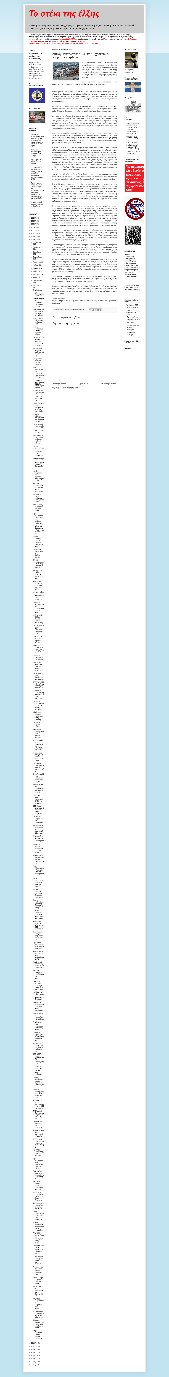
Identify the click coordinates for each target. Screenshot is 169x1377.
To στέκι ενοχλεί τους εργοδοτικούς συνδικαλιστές (37, 204)
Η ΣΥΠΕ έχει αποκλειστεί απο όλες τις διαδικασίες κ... (38, 1047)
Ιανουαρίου (37, 285)
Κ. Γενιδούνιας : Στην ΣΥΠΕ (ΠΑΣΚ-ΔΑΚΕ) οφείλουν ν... (38, 1070)
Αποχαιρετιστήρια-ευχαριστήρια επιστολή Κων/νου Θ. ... (38, 463)
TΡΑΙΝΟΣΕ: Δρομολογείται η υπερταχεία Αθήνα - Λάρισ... (38, 1303)
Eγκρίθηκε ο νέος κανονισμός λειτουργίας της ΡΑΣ (38, 1026)
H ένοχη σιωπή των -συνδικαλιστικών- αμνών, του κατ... (38, 788)
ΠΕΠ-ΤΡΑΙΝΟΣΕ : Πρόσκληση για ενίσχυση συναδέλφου (38, 685)
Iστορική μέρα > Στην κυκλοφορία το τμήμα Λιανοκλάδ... (38, 407)
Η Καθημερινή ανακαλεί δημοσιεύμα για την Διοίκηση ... (38, 716)
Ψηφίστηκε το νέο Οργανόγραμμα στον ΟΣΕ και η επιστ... (38, 1104)
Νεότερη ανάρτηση (59, 384)
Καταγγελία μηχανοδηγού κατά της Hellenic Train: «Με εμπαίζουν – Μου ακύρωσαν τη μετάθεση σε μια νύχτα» (37, 140)
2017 (33, 1346)
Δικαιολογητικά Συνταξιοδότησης (132, 137)
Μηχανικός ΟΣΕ (132, 317)
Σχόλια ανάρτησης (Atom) (71, 388)
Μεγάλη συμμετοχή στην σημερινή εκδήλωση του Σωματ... (38, 475)
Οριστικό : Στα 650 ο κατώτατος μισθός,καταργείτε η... (38, 498)
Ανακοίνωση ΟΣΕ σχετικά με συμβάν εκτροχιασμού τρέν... (38, 585)
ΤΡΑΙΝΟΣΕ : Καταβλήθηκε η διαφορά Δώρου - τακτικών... (38, 705)
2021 (33, 233)
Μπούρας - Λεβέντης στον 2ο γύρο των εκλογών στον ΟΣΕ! (38, 418)
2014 (33, 1355)
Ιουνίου (36, 268)
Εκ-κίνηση (129, 335)
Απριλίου (36, 274)
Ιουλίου (36, 265)
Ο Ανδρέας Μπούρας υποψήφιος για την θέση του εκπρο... (38, 985)
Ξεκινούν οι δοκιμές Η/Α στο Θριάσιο (38, 658)
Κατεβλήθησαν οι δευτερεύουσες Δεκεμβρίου (38, 1016)
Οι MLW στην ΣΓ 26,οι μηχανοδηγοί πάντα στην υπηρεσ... (38, 778)
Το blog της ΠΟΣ (132, 305)
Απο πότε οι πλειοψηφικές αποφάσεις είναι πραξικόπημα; (38, 1006)
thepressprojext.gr (132, 325)
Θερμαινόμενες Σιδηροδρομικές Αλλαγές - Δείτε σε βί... (38, 1314)
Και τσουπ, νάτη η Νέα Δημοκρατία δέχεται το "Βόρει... (38, 1249)
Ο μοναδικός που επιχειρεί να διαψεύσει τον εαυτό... (38, 945)
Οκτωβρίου (37, 252)
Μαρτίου (36, 277)
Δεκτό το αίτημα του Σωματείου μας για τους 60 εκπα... (38, 302)
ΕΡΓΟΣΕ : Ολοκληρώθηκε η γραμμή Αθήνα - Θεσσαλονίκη (38, 487)
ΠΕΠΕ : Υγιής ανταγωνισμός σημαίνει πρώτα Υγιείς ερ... (38, 1143)
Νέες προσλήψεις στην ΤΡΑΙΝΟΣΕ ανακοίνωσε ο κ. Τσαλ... (38, 372)
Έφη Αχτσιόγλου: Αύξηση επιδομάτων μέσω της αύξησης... (38, 1163)
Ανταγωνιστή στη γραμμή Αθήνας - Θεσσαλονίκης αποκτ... (38, 756)
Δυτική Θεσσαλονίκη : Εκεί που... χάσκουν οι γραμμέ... (38, 882)
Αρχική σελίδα (83, 384)
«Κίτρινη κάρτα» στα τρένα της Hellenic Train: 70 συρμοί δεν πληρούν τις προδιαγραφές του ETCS (37, 173)
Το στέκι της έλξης (64, 13)
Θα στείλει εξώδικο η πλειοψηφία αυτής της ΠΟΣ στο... (38, 848)
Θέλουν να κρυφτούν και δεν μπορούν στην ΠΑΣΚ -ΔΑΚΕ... (38, 1324)
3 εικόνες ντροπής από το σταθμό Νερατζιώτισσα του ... (38, 1093)
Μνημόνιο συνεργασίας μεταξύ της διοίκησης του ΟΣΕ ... (38, 649)
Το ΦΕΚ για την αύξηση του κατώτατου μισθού (38, 321)
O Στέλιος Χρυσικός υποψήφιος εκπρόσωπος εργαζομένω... (38, 914)
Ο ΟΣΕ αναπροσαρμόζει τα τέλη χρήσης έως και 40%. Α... (38, 564)
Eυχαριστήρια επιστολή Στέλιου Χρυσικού (37, 361)
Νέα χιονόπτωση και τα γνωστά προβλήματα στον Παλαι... (38, 1206)
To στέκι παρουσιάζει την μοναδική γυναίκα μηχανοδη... (38, 1226)
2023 (33, 227)
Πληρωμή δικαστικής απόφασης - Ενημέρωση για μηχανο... (38, 893)
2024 (33, 224)
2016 (33, 1349)
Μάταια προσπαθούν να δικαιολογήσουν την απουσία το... (38, 450)
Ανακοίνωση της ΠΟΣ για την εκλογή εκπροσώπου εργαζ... (38, 955)
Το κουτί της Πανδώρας (130, 328)
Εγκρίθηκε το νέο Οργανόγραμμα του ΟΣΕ (38, 293)
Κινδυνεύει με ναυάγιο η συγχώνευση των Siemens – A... (38, 935)
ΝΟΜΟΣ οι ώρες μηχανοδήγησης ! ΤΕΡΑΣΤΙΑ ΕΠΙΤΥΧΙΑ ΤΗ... (38, 395)
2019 (33, 239)
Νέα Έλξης (130, 322)
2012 (33, 1362)
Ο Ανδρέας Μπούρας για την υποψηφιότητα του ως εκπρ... (38, 607)
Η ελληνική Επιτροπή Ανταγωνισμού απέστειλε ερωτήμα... (38, 1185)
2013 (33, 1358)
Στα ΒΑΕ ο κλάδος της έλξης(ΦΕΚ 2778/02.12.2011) (132, 147)
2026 (33, 218)
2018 (33, 1343)
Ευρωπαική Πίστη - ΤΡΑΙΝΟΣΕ (133, 152)
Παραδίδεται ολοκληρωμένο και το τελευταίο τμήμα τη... (38, 733)
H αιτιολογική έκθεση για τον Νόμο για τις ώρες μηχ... (38, 352)
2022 (33, 230)
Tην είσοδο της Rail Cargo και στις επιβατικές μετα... (38, 1271)
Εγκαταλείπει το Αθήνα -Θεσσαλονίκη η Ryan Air (38, 1133)
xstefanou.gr (130, 332)
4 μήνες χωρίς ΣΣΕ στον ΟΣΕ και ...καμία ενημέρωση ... (38, 619)
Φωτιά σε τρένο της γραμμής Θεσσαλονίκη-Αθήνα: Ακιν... (38, 965)
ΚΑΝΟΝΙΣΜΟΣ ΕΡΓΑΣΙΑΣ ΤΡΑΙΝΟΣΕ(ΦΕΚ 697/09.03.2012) (132, 130)
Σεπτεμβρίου (37, 257)
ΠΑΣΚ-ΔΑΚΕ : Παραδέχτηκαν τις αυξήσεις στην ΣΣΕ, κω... (38, 1115)
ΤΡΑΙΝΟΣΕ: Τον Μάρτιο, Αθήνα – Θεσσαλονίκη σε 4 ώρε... (38, 341)
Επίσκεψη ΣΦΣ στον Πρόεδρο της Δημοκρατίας (38, 676)
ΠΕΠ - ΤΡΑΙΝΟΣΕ (132, 308)
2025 (33, 221)
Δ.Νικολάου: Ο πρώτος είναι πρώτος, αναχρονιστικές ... (38, 859)
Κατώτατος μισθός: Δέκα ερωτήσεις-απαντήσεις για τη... (38, 904)
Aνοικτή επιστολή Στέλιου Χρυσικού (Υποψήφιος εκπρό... (38, 541)
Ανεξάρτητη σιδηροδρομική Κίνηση (131, 312)
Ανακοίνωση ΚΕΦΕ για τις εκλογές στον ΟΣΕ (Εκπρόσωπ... (38, 694)
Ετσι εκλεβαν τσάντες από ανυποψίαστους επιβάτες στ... (38, 1175)
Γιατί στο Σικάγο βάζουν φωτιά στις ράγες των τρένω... (38, 312)
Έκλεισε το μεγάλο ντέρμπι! (36, 725)
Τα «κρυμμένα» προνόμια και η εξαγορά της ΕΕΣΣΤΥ (38, 839)
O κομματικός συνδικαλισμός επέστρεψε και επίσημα (36, 153)
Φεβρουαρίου (38, 280)
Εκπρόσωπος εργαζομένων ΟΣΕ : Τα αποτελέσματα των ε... (38, 384)
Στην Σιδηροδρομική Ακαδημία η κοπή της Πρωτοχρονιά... (38, 871)
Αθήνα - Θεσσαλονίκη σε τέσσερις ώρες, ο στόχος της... (38, 1215)
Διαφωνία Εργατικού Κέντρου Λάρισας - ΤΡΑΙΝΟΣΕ (37, 1334)
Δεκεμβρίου (37, 242)
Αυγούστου (37, 262)
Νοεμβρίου (37, 247)
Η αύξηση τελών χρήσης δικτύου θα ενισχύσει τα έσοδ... (38, 574)
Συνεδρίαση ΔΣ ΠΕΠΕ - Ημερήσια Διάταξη (38, 639)
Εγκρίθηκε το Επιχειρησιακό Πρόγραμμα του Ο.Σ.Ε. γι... (38, 530)
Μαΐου (35, 271)
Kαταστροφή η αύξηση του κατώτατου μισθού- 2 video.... (38, 439)
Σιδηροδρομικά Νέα (133, 320)
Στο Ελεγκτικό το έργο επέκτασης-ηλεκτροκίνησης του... (38, 629)
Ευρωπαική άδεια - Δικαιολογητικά (133, 124)
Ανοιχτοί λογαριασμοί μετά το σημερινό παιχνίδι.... (38, 331)
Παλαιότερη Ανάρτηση (108, 384)
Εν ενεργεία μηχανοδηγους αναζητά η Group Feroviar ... (38, 1196)
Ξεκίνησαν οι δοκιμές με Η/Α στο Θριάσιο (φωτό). (38, 553)
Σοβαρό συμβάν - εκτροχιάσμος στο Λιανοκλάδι (38, 596)
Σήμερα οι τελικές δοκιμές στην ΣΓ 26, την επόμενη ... (38, 799)
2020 (33, 236)
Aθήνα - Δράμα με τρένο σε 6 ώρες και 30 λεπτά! (38, 1280)
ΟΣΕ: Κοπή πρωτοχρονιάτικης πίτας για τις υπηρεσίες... (38, 810)
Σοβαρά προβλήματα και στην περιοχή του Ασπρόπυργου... (38, 1082)
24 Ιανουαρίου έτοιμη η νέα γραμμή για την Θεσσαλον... (38, 1260)
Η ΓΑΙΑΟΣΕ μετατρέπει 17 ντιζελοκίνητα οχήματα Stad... (38, 974)
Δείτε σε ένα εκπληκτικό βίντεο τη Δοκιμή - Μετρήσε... (37, 666)
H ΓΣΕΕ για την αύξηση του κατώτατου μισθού (38, 507)
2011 (33, 1365)
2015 (33, 1352)
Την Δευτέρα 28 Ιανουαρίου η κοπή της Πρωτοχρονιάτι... (38, 767)
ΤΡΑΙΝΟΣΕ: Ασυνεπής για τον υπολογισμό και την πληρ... (38, 1238)
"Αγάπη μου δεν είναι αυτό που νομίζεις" (36, 161)
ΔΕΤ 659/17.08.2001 (131, 141)
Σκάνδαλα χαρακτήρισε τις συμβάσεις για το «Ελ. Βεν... (38, 1036)
